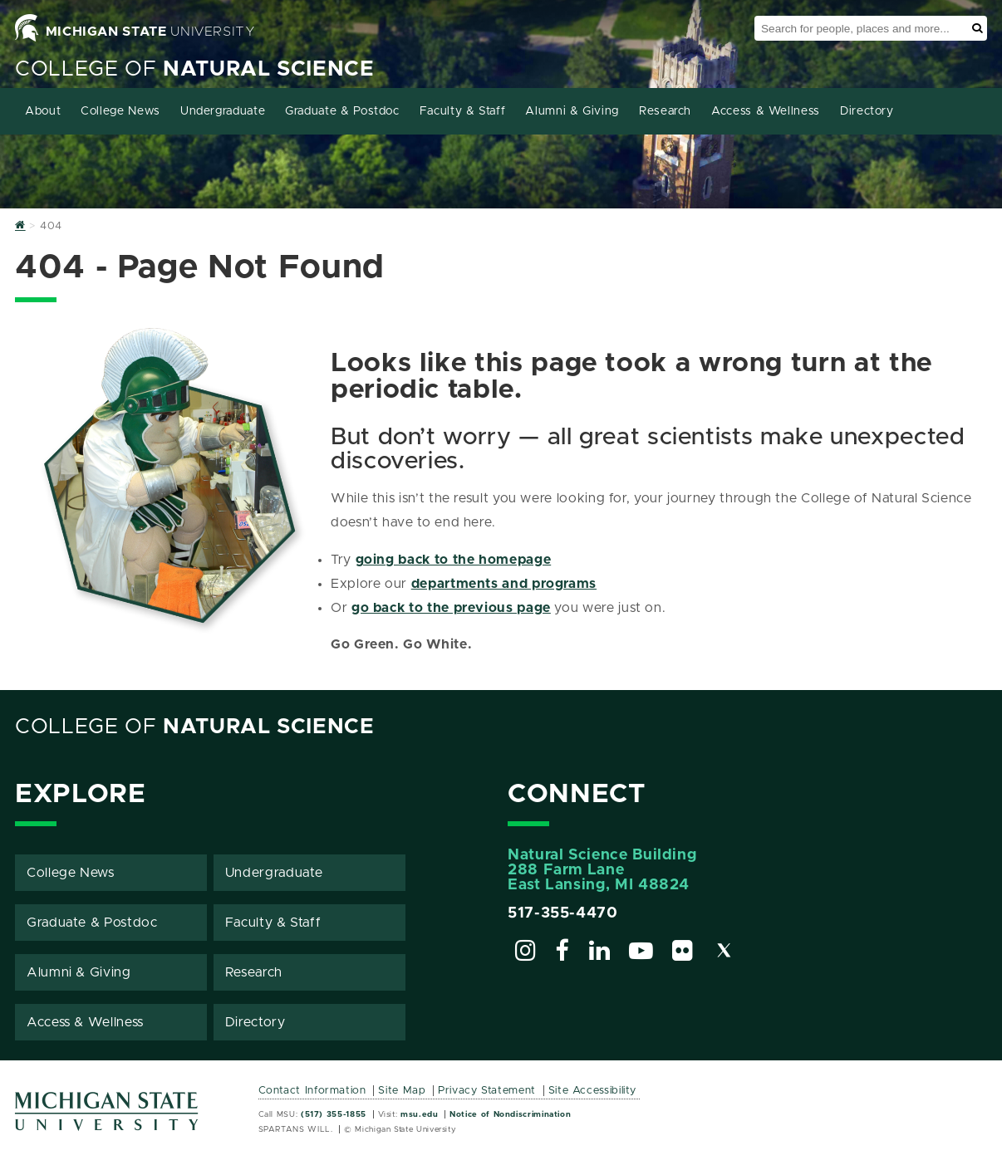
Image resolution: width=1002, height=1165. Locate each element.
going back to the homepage (454, 559)
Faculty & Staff (463, 111)
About (43, 111)
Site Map (401, 1090)
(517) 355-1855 (333, 1114)
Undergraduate (222, 111)
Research (665, 111)
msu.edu (419, 1114)
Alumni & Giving (572, 111)
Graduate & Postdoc (342, 111)
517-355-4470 (563, 913)
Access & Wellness (765, 111)
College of (195, 69)
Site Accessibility (592, 1090)
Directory (867, 111)
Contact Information (312, 1090)
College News (120, 111)
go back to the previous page (451, 607)
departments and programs (504, 583)
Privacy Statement (487, 1090)
